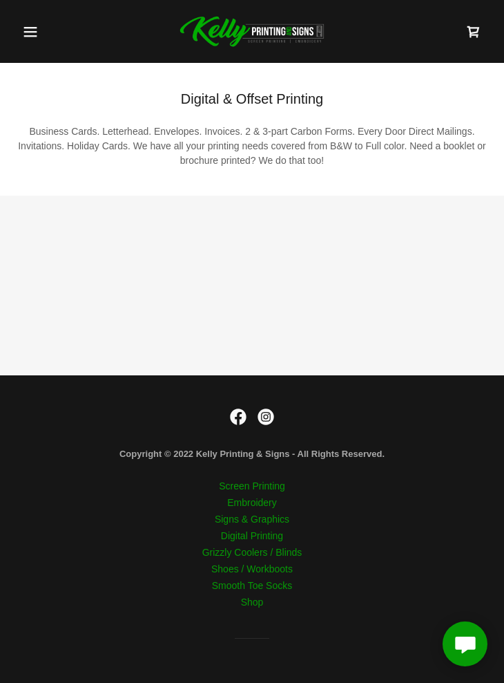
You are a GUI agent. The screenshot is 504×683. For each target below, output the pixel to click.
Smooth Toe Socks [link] (252, 585)
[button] (52, 32)
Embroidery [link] (252, 502)
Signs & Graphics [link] (252, 519)
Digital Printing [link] (252, 535)
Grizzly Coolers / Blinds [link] (252, 552)
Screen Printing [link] (252, 486)
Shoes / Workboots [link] (252, 568)
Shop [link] (252, 602)
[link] (252, 31)
